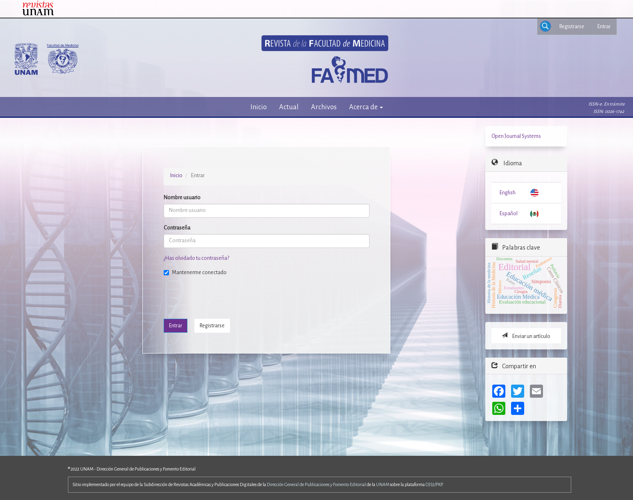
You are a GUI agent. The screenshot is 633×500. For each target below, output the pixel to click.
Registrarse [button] (212, 326)
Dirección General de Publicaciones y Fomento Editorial (316, 484)
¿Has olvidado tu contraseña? (196, 258)
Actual (289, 107)
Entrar (603, 26)
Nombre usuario (182, 197)
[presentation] (226, 297)
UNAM (382, 484)
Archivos (324, 107)
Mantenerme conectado (195, 272)
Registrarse (571, 26)
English (508, 193)
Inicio (258, 107)
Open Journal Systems (516, 136)
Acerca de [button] (366, 107)
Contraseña (177, 228)
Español (509, 213)
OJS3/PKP (434, 484)
